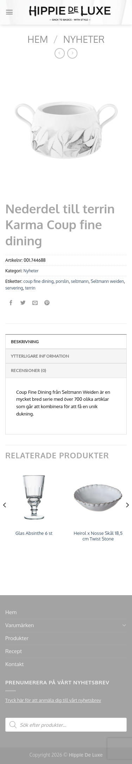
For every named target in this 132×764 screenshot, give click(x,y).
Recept (13, 651)
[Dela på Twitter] (23, 303)
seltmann (79, 281)
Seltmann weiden (107, 281)
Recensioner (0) (28, 370)
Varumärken (19, 625)
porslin (62, 281)
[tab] (66, 341)
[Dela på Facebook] (11, 303)
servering (14, 288)
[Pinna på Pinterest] (47, 303)
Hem (37, 39)
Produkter (17, 638)
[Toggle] (124, 625)
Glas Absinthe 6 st (33, 533)
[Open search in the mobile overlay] (66, 725)
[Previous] (4, 519)
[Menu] (9, 12)
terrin (30, 288)
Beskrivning (25, 341)
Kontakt (14, 664)
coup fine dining (38, 281)
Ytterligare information (40, 356)
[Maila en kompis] (35, 303)
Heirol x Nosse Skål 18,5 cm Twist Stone (98, 536)
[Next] (127, 519)
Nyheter (84, 39)
